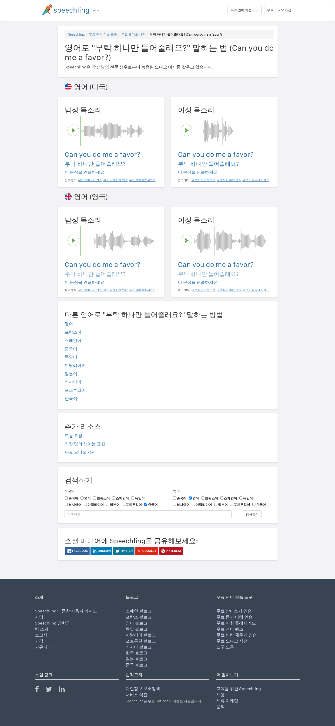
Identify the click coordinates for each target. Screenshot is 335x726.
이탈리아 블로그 (141, 634)
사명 (39, 617)
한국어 (71, 398)
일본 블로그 (136, 658)
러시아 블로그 (139, 647)
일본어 (71, 373)
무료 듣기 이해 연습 (234, 617)
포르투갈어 (75, 390)
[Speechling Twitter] (52, 690)
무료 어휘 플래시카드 (236, 623)
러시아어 (73, 381)
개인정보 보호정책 (143, 688)
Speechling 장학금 (52, 623)
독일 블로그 (136, 629)
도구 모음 (225, 647)
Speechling (76, 34)
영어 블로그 (136, 623)
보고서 (41, 634)
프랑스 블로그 (139, 617)
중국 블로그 (136, 664)
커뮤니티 (43, 647)
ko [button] (96, 10)
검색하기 (252, 514)
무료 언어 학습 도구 (245, 10)
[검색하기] (148, 514)
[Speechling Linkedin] (65, 690)
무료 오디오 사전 (279, 10)
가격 (39, 640)
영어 (69, 323)
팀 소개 (41, 629)
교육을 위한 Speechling (238, 688)
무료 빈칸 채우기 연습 (236, 634)
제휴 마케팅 (227, 700)
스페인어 (73, 340)
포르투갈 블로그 (141, 640)
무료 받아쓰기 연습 (234, 610)
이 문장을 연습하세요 (84, 172)
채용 (220, 694)
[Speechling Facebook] (40, 690)
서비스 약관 (136, 694)
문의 (220, 706)
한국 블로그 (136, 652)
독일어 (71, 357)
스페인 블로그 (139, 610)
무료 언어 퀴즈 (229, 629)
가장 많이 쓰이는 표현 (85, 443)
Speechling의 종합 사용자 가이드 (66, 610)
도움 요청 (73, 435)
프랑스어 (73, 332)
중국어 (71, 348)
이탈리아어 (75, 365)
